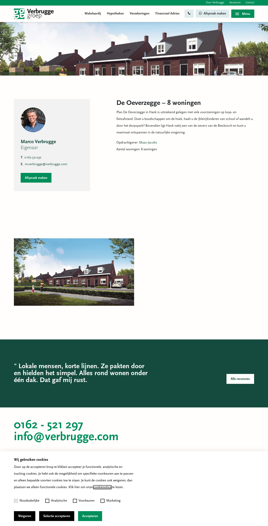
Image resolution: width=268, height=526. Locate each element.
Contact (250, 2)
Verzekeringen (139, 13)
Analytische (56, 501)
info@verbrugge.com (66, 437)
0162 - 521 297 (48, 425)
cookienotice (102, 487)
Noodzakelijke (27, 501)
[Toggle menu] (242, 14)
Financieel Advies (167, 13)
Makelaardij (93, 13)
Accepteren (90, 516)
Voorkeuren (84, 501)
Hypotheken (115, 13)
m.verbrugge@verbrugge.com (44, 164)
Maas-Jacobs (148, 142)
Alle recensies (240, 379)
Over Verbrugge (215, 2)
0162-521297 (31, 157)
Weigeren (24, 516)
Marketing (111, 501)
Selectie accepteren (56, 516)
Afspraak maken (212, 13)
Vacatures (235, 2)
